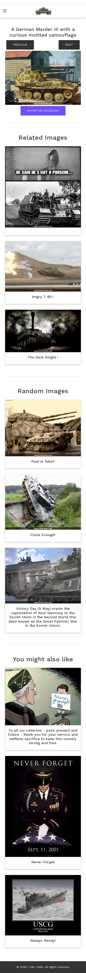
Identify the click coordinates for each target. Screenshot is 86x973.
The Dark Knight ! (43, 357)
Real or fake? (43, 461)
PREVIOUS (20, 44)
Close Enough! (42, 535)
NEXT (69, 44)
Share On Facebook (43, 110)
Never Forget (43, 862)
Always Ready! (43, 940)
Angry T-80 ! (43, 297)
